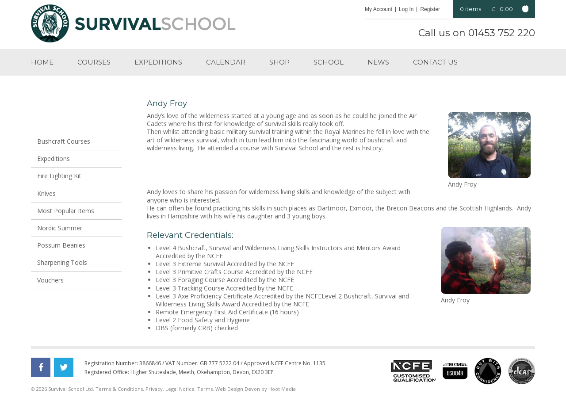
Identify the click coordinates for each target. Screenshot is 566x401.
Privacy (154, 389)
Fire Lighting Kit (59, 176)
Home (42, 62)
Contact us (435, 62)
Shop (279, 62)
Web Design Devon (237, 389)
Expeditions (158, 62)
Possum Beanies (61, 245)
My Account (378, 9)
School (329, 62)
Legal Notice (180, 389)
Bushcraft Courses (63, 141)
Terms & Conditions (119, 389)
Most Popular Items (65, 210)
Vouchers (50, 280)
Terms (205, 389)
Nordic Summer (59, 228)
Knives (46, 193)
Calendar (225, 62)
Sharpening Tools (62, 262)
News (378, 62)
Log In (406, 9)
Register (430, 9)
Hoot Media (282, 389)
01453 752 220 (501, 33)
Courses (94, 62)
